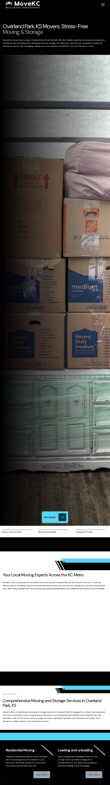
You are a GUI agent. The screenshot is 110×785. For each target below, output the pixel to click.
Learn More (41, 774)
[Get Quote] (62, 517)
